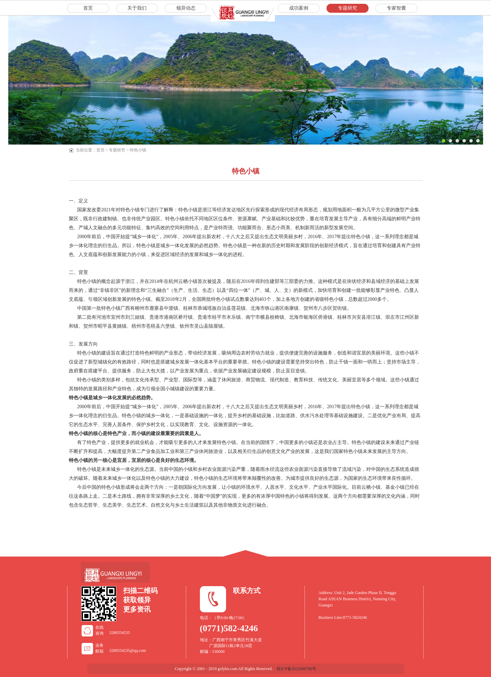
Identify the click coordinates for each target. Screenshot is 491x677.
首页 (100, 150)
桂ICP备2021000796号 (296, 668)
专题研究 (117, 150)
